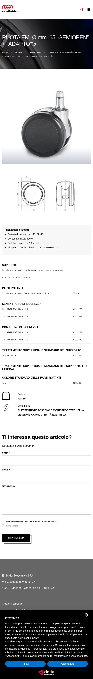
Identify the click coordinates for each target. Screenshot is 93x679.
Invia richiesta (16, 538)
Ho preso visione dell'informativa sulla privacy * (31, 521)
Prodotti (18, 52)
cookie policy (31, 637)
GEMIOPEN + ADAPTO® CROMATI (65, 52)
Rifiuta (25, 663)
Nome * (6, 453)
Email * (6, 470)
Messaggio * (9, 486)
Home (5, 52)
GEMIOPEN (35, 52)
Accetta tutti (67, 663)
